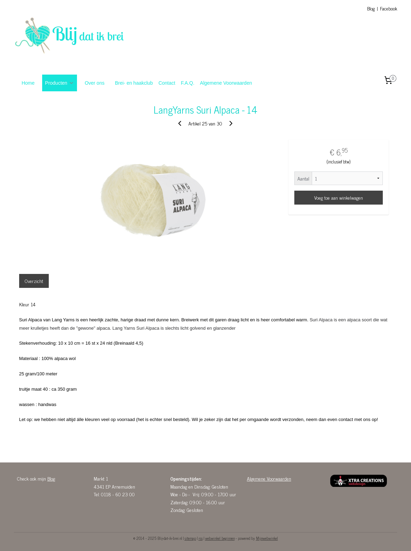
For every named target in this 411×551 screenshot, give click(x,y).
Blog (371, 8)
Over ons (94, 83)
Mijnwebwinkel (267, 538)
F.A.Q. (187, 83)
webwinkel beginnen (220, 538)
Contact (166, 83)
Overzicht (34, 281)
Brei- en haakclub (134, 83)
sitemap (190, 538)
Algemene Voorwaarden (226, 83)
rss (201, 538)
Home (28, 83)
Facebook (388, 8)
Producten (59, 83)
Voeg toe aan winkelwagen (338, 197)
